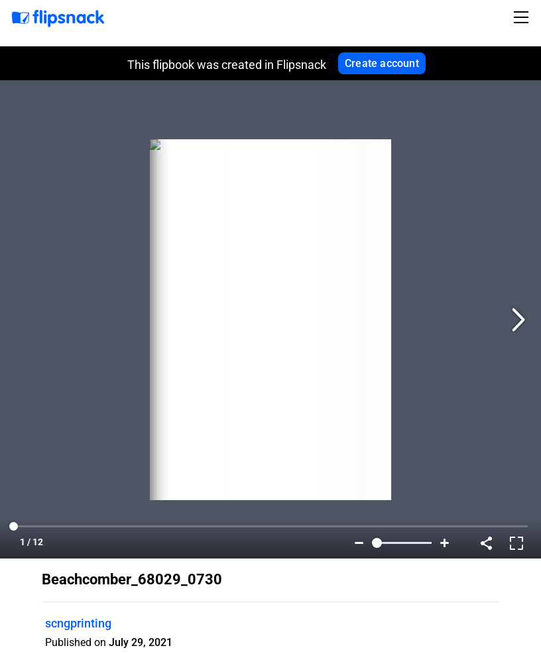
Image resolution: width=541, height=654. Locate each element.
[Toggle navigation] (523, 17)
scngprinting (78, 623)
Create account (382, 63)
